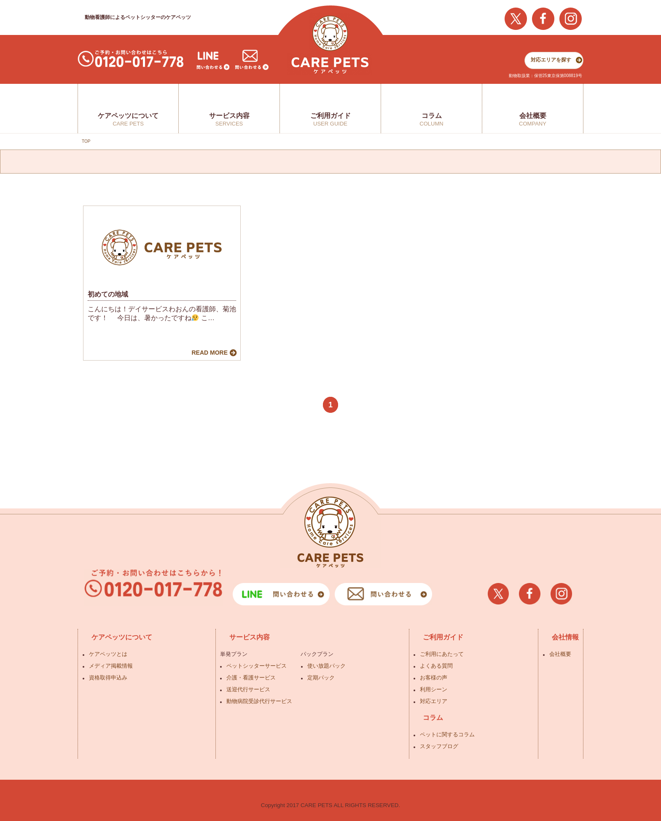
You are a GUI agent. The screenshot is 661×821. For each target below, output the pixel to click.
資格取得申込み (108, 677)
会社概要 (560, 654)
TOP (86, 141)
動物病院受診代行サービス (259, 701)
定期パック (321, 677)
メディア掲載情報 (111, 666)
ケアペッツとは (108, 654)
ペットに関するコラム (447, 734)
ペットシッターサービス (256, 666)
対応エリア (433, 701)
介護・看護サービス (251, 677)
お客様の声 (433, 677)
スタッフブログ (439, 746)
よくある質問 (436, 666)
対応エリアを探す (551, 60)
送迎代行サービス (248, 689)
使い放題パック (326, 666)
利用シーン (433, 689)
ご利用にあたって (442, 654)
